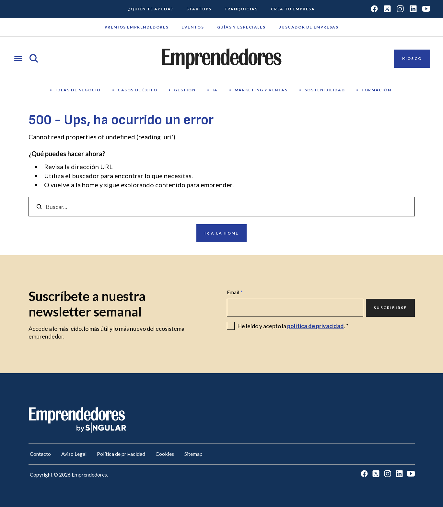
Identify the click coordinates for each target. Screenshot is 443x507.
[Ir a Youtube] (426, 9)
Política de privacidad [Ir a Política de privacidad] (121, 454)
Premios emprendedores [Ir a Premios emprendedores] (137, 27)
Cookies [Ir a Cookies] (165, 454)
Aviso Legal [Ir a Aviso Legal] (74, 454)
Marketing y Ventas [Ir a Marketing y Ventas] (261, 89)
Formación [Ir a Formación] (376, 89)
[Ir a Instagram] (400, 9)
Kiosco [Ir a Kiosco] (412, 58)
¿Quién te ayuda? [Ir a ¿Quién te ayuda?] (150, 8)
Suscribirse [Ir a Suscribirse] (390, 307)
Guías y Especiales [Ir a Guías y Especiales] (241, 27)
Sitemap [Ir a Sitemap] (193, 454)
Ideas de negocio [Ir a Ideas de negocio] (78, 89)
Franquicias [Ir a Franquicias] (241, 8)
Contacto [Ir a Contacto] (40, 454)
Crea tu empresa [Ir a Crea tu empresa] (293, 8)
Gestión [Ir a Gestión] (184, 89)
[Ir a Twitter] (387, 9)
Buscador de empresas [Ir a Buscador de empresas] (308, 27)
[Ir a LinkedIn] (413, 9)
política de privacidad (315, 325)
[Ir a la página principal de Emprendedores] (222, 58)
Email (235, 292)
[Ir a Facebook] (374, 9)
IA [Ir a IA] (215, 89)
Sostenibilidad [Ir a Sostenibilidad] (325, 89)
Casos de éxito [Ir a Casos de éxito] (137, 89)
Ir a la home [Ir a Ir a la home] (221, 233)
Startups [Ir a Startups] (199, 8)
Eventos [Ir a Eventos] (192, 27)
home (90, 185)
